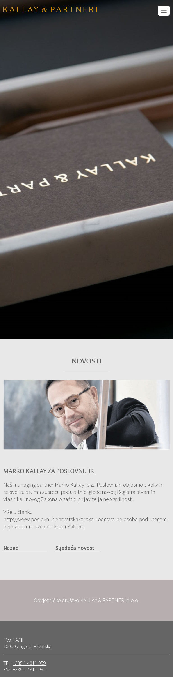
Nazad (11, 547)
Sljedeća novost (74, 547)
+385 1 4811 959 (29, 663)
